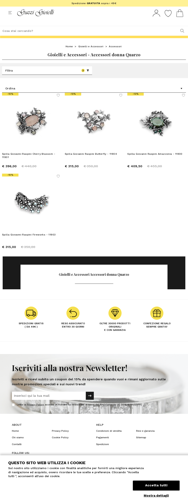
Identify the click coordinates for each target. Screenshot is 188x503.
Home (69, 54)
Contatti (17, 451)
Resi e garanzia (145, 438)
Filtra (47, 78)
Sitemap (141, 445)
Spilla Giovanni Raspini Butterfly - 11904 (91, 161)
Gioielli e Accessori (91, 54)
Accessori (115, 54)
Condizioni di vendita (109, 438)
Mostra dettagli (156, 495)
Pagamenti (102, 445)
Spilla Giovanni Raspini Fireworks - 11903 (29, 242)
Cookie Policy (60, 445)
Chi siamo (18, 445)
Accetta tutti (156, 486)
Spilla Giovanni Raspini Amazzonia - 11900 (154, 161)
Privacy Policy (35, 412)
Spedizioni (102, 451)
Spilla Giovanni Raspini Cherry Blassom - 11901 (28, 163)
